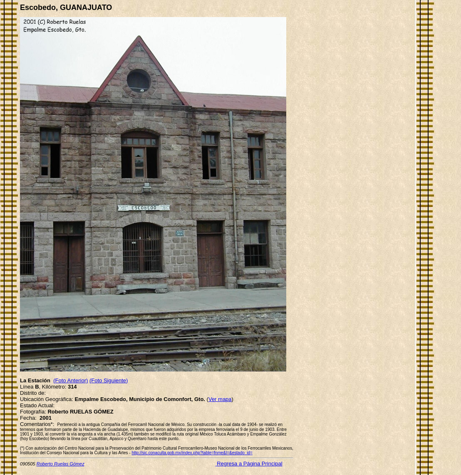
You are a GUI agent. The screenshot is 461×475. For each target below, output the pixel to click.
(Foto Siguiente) (108, 380)
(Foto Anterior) (70, 380)
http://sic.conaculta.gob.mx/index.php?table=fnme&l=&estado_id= (191, 452)
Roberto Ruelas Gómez (60, 463)
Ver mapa (220, 399)
